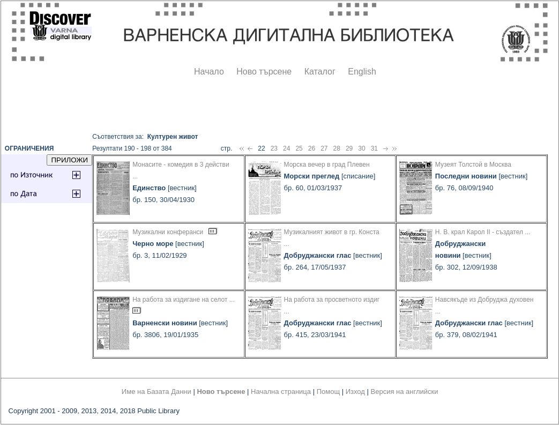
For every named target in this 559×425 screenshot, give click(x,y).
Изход (355, 391)
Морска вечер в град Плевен (327, 164)
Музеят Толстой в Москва (473, 164)
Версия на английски (404, 391)
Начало (209, 71)
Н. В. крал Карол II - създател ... (482, 232)
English (362, 71)
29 (349, 148)
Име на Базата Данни (156, 391)
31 (374, 148)
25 (298, 148)
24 (286, 148)
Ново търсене (264, 71)
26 (311, 148)
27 (324, 148)
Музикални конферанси (167, 232)
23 (274, 148)
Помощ (328, 391)
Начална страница (281, 391)
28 (336, 148)
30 (361, 148)
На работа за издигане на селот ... (183, 299)
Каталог (320, 71)
